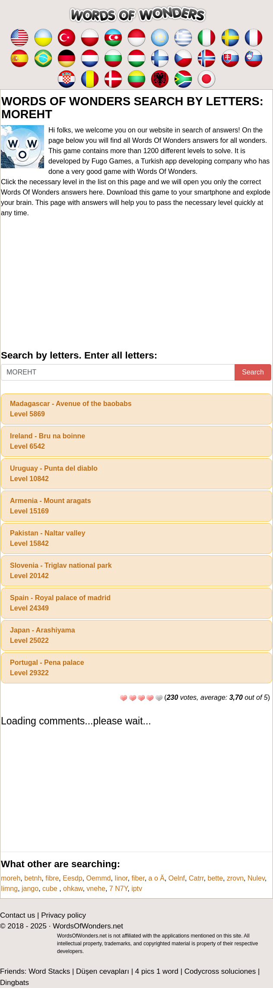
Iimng (9, 888)
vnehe (95, 888)
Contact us (17, 915)
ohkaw (73, 888)
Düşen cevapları (102, 971)
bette (215, 878)
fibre (52, 878)
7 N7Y (118, 888)
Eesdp (72, 878)
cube (50, 888)
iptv (136, 888)
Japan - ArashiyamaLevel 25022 (42, 635)
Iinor (120, 878)
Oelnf (176, 878)
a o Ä (157, 878)
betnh (32, 878)
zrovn (235, 878)
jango (30, 888)
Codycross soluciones (220, 971)
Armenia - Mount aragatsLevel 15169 (50, 506)
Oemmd (98, 878)
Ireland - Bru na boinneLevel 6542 (47, 441)
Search (253, 372)
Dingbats (14, 983)
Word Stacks (49, 971)
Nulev (256, 878)
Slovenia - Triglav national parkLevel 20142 (61, 570)
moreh (10, 878)
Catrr (196, 878)
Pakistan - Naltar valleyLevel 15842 (47, 538)
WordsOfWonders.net (88, 926)
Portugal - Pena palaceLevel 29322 (47, 667)
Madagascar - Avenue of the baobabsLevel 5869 (71, 409)
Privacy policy (63, 915)
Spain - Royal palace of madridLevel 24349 (60, 603)
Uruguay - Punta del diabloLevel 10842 (54, 473)
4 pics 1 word (156, 971)
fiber (137, 878)
